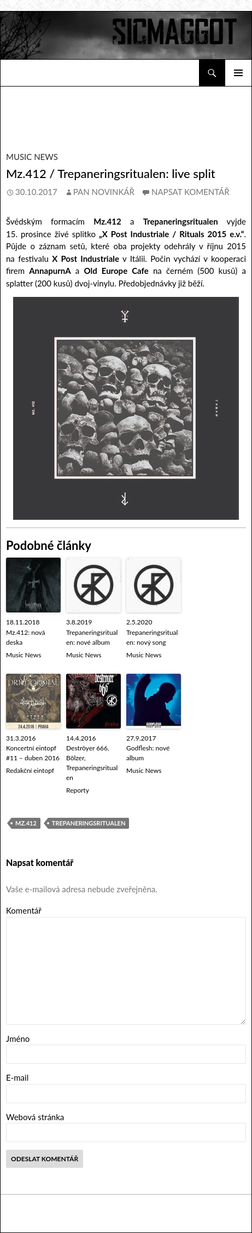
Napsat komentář (190, 192)
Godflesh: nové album (147, 753)
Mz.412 (26, 823)
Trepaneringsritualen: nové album (92, 637)
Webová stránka (35, 1117)
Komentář (24, 910)
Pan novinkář (103, 192)
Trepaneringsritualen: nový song (152, 637)
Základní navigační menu (238, 73)
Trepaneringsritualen (89, 823)
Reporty (77, 790)
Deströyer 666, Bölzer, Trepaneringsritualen (92, 763)
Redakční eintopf (30, 770)
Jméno (18, 1038)
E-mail (17, 1077)
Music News (32, 157)
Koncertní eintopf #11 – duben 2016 (33, 753)
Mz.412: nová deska (25, 637)
